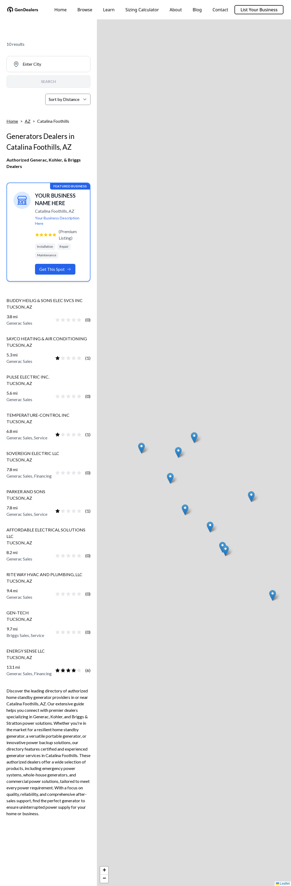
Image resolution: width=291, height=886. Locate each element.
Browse (84, 10)
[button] (194, 437)
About (176, 10)
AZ (27, 121)
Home (60, 10)
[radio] (57, 319)
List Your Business (259, 10)
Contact (220, 10)
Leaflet (283, 883)
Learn (109, 10)
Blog (197, 10)
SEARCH (48, 81)
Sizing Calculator (142, 10)
